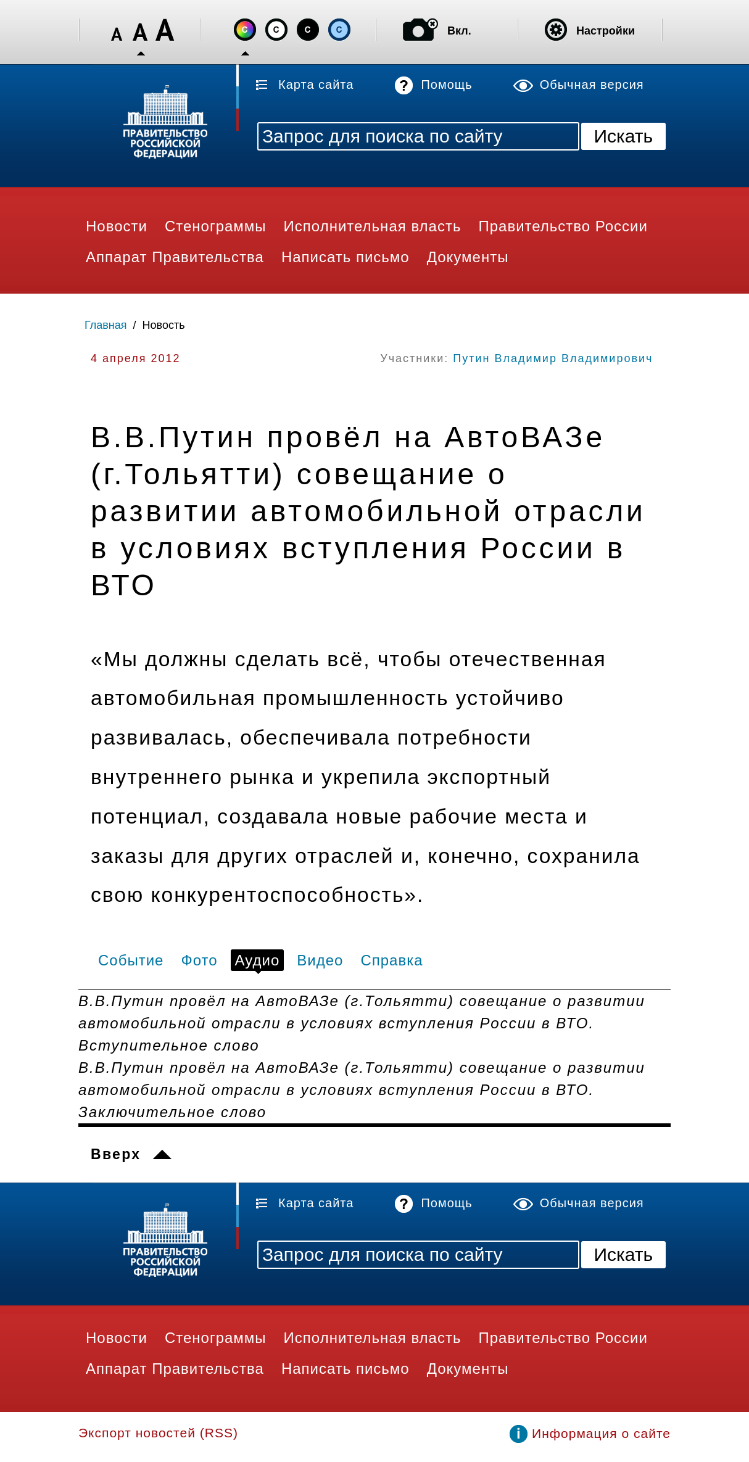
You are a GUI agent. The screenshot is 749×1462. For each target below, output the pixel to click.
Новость (164, 325)
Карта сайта (316, 84)
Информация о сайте (601, 1433)
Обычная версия (592, 84)
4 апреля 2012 (136, 358)
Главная (106, 325)
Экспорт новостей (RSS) (158, 1433)
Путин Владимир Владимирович (553, 358)
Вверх (116, 1154)
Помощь (446, 84)
